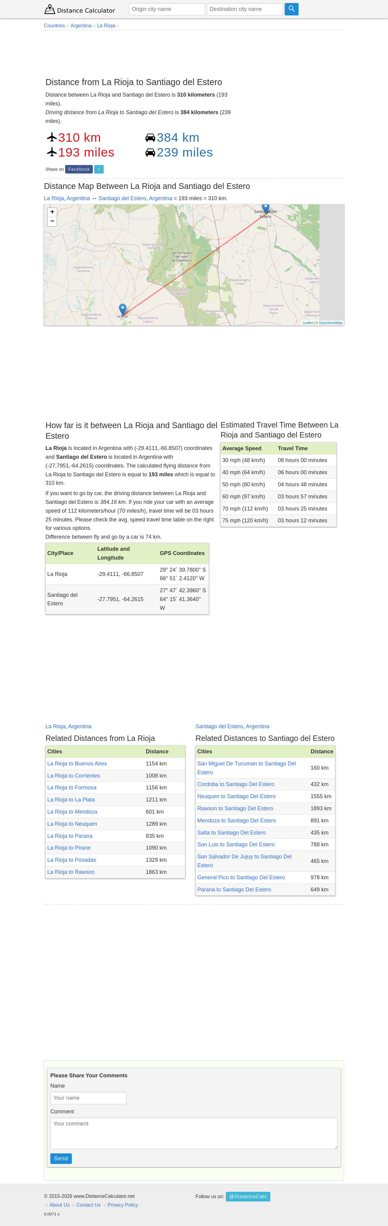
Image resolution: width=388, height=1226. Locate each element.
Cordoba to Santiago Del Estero (235, 784)
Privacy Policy (123, 1205)
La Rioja (54, 198)
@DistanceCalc (248, 1196)
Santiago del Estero (122, 198)
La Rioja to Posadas (71, 860)
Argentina (78, 198)
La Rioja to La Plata (71, 800)
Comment (62, 1112)
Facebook (79, 169)
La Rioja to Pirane (69, 848)
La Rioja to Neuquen (72, 824)
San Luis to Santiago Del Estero (236, 844)
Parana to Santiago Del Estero (234, 890)
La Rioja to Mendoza (72, 812)
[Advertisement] (194, 51)
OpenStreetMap (331, 323)
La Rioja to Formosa (71, 788)
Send (61, 1158)
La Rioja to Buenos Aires (77, 764)
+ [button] (52, 212)
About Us (59, 1205)
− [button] (52, 221)
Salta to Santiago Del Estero (231, 833)
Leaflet (308, 323)
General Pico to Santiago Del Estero (241, 877)
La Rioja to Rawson (71, 872)
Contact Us (88, 1205)
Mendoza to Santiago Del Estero (236, 821)
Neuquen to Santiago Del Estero (236, 796)
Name (57, 1086)
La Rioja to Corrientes (73, 776)
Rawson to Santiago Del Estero (235, 808)
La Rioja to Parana (69, 836)
